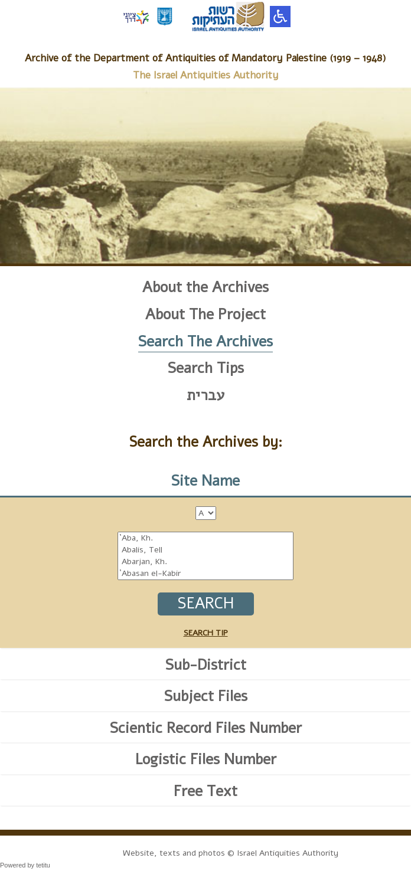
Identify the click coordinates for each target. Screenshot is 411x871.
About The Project (205, 314)
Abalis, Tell (205, 550)
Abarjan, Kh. (205, 562)
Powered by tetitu (25, 865)
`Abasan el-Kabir (205, 573)
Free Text (205, 791)
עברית (205, 395)
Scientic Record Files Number (206, 728)
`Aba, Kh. (205, 538)
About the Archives (205, 287)
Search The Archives (205, 342)
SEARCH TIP (206, 632)
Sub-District (205, 665)
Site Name (205, 481)
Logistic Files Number (205, 759)
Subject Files (205, 696)
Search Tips (206, 368)
